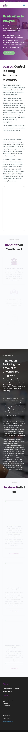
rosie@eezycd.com (8, 721)
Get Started (8, 53)
